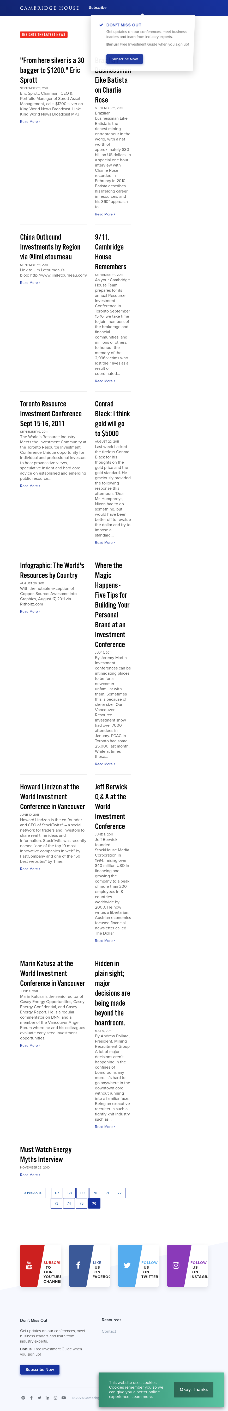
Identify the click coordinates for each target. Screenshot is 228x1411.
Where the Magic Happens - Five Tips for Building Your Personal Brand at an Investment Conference (112, 605)
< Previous (32, 1193)
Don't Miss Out (54, 1338)
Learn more (141, 1396)
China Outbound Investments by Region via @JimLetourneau (50, 247)
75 (81, 1203)
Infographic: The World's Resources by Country (52, 571)
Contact (109, 1331)
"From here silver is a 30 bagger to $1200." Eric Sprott (52, 71)
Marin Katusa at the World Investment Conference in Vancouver (52, 974)
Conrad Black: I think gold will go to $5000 (112, 419)
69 (82, 1193)
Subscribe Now (40, 1369)
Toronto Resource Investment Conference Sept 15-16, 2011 (51, 414)
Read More (30, 121)
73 (56, 1203)
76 (94, 1203)
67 (57, 1193)
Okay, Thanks (194, 1389)
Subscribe (97, 7)
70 (95, 1193)
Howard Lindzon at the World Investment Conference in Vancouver (52, 797)
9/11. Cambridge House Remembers (111, 252)
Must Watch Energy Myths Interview (45, 1155)
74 (69, 1203)
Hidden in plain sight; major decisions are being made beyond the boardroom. (112, 993)
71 (107, 1193)
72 (120, 1193)
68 (70, 1193)
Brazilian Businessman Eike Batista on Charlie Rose (113, 80)
